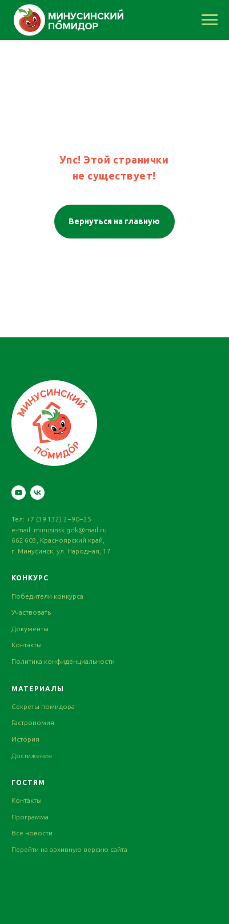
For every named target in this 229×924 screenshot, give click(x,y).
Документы (30, 628)
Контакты (26, 644)
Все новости (32, 833)
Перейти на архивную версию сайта (69, 849)
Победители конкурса (47, 596)
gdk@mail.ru (86, 529)
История (25, 739)
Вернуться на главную (114, 220)
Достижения (31, 755)
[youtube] (18, 492)
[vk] (37, 492)
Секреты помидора (43, 706)
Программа (30, 817)
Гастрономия (32, 722)
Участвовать (31, 612)
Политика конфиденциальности (63, 661)
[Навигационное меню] (210, 20)
